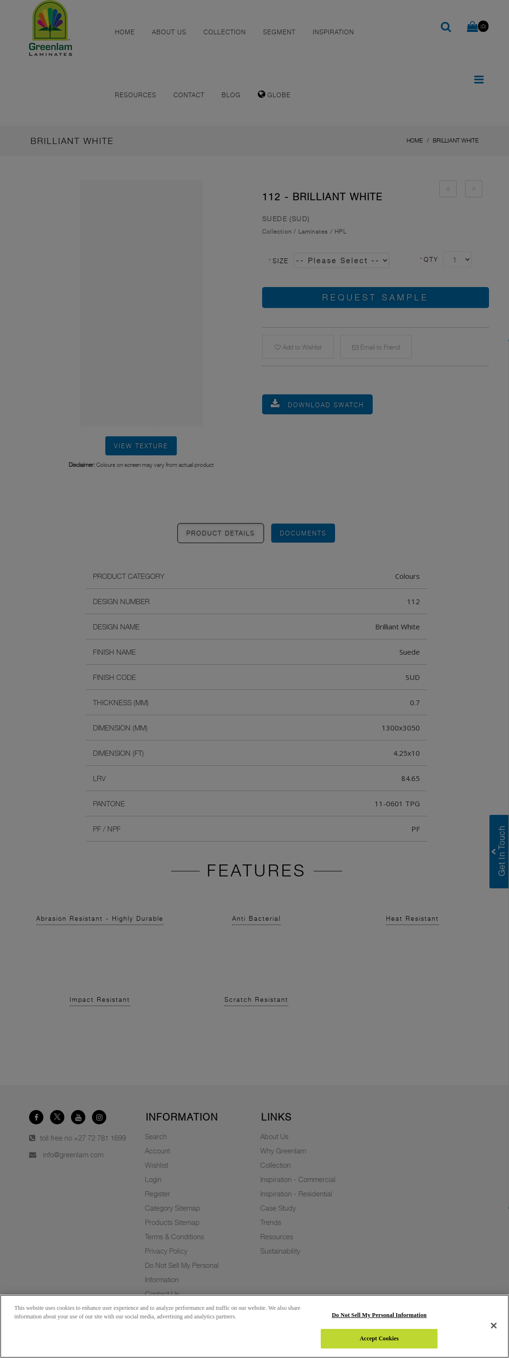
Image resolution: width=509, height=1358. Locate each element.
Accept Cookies (379, 1338)
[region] (254, 1326)
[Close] (493, 1325)
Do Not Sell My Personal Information (379, 1315)
